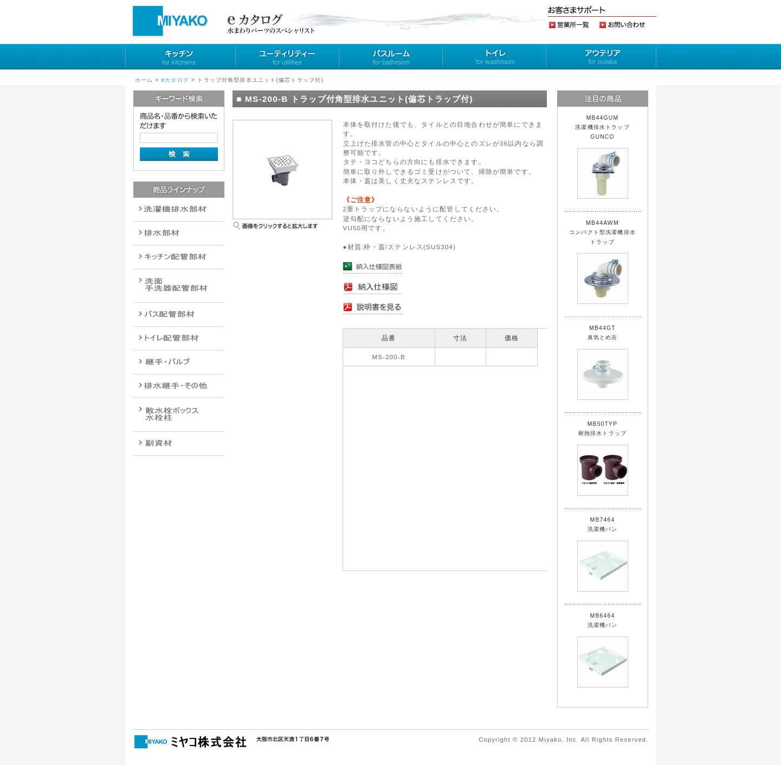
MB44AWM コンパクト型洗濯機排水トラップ (602, 262)
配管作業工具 (178, 362)
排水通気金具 (178, 209)
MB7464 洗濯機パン (602, 554)
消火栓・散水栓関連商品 (178, 414)
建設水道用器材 (178, 443)
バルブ (178, 314)
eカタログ (175, 80)
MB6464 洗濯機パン (602, 650)
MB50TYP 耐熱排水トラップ (602, 458)
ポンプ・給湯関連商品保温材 (178, 338)
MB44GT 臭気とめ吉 (602, 362)
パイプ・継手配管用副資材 (178, 257)
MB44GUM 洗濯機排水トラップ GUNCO (605, 157)
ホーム (144, 80)
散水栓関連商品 (178, 285)
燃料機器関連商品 (178, 386)
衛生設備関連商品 (178, 233)
